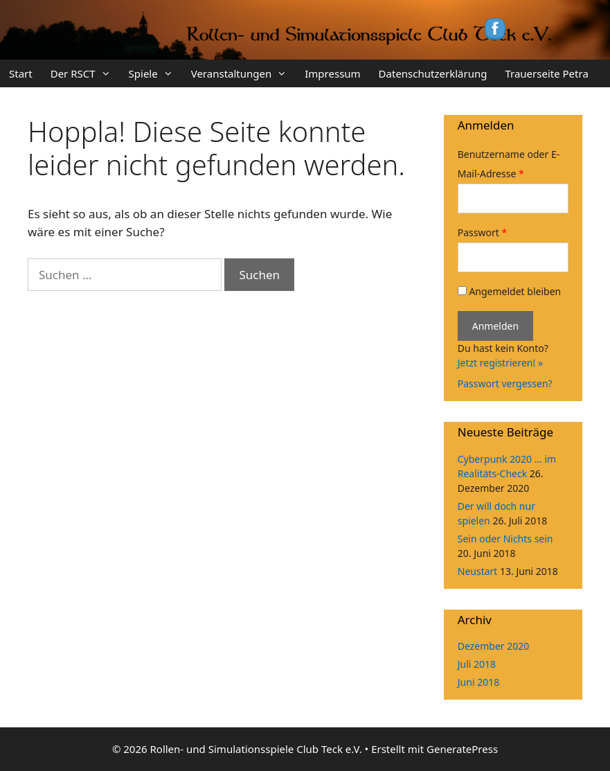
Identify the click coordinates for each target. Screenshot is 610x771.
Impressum (332, 73)
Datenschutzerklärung (433, 73)
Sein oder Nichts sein (505, 538)
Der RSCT (85, 73)
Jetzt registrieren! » (500, 362)
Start (21, 73)
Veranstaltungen (243, 73)
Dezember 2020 (494, 646)
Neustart (478, 571)
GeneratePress (462, 749)
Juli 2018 (477, 664)
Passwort (482, 232)
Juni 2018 (478, 682)
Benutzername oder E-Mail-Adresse (508, 164)
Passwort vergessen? (505, 383)
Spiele (155, 73)
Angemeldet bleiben (509, 291)
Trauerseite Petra (546, 73)
